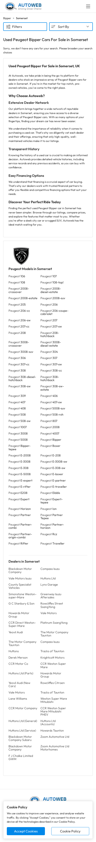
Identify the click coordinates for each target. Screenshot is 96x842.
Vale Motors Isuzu (20, 578)
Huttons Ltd (48, 578)
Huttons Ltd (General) (23, 721)
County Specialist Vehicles (20, 586)
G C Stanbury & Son (21, 603)
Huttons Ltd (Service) (22, 730)
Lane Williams (18, 698)
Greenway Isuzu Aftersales (50, 595)
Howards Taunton (52, 730)
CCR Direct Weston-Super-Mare (22, 624)
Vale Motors (48, 613)
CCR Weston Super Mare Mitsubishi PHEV (53, 711)
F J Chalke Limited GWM (21, 757)
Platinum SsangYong (53, 623)
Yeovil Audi (16, 632)
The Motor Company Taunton (54, 633)
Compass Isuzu (50, 569)
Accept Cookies (26, 831)
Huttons (14, 651)
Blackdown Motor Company (20, 570)
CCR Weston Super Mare (53, 665)
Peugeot (17, 276)
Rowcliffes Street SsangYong (51, 605)
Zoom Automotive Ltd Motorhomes (54, 747)
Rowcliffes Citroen (52, 683)
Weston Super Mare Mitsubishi (53, 700)
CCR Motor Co (18, 664)
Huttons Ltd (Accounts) (48, 722)
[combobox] (71, 26)
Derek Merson (18, 657)
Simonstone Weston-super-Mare (22, 595)
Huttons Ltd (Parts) (21, 673)
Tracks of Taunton (52, 651)
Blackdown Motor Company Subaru (20, 738)
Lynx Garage (49, 584)
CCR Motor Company (23, 708)
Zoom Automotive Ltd (54, 737)
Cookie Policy (70, 831)
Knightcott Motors (52, 657)
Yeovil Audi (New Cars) (19, 684)
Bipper (7, 18)
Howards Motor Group (19, 614)
